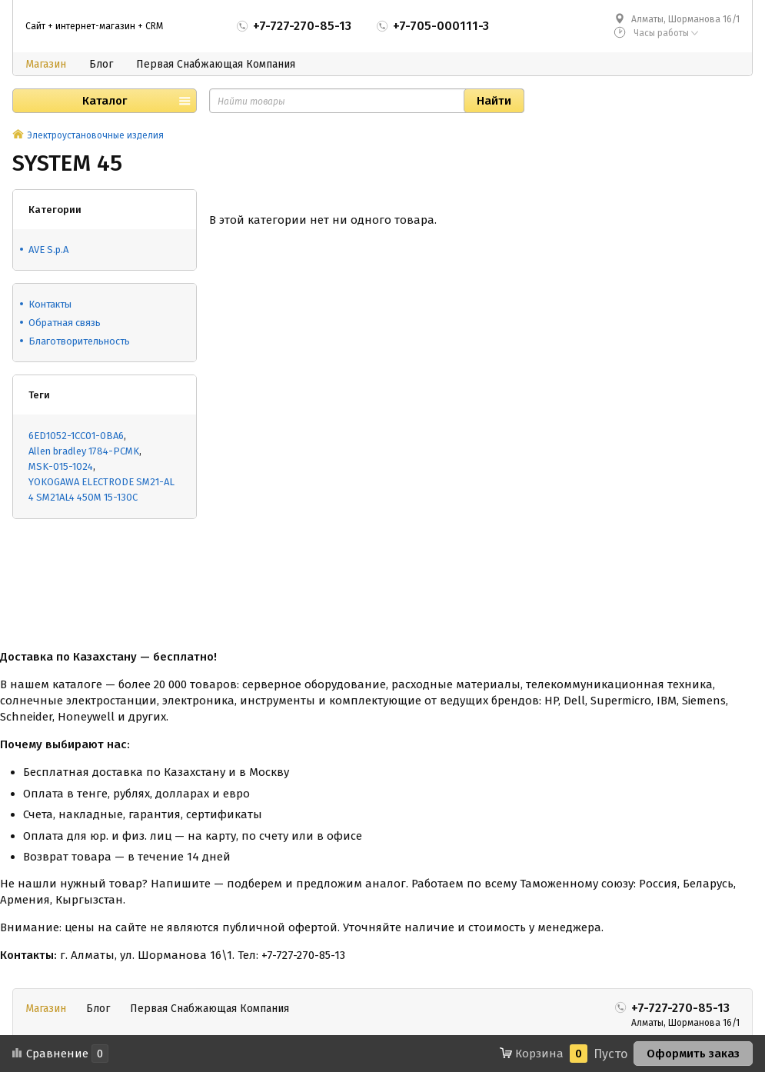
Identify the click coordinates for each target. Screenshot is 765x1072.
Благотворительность (79, 341)
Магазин (45, 64)
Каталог (104, 101)
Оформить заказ (693, 1053)
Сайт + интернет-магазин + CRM (94, 26)
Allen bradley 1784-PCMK (83, 451)
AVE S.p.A (48, 249)
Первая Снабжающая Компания (215, 64)
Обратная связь (64, 322)
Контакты (50, 304)
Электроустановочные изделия (95, 135)
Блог (101, 64)
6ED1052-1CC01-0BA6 (76, 435)
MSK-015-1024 (60, 466)
